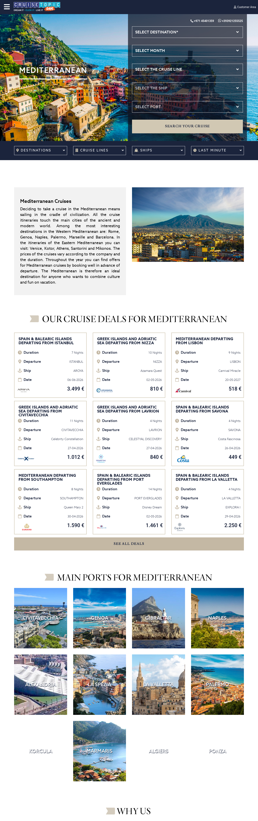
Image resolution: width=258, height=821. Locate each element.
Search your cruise (187, 126)
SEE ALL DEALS (129, 544)
